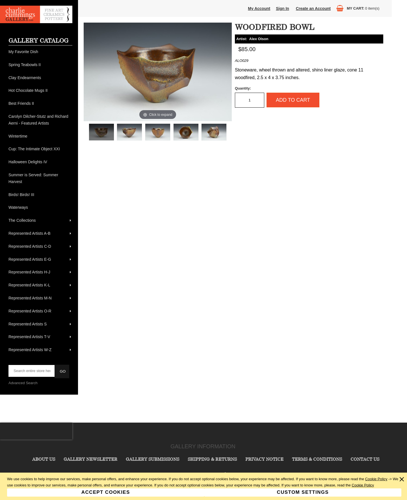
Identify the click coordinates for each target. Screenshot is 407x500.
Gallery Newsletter (90, 459)
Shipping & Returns (212, 459)
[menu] (40, 200)
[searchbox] (31, 371)
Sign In (282, 8)
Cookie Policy (376, 479)
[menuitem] (40, 51)
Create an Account (313, 8)
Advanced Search (23, 383)
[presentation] (36, 431)
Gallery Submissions (152, 459)
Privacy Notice (264, 459)
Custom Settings (303, 492)
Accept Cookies (105, 492)
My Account (259, 8)
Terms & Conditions (317, 459)
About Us (43, 459)
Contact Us (364, 459)
